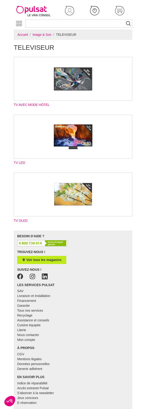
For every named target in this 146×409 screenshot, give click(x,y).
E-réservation (26, 403)
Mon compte (26, 340)
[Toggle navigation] (19, 23)
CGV (20, 354)
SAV (20, 291)
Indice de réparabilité (32, 383)
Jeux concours (27, 398)
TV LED (73, 140)
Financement (26, 301)
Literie (21, 330)
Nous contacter (28, 335)
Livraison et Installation (33, 296)
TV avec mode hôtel (73, 82)
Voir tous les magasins (41, 260)
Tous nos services (30, 310)
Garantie (23, 305)
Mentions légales (29, 359)
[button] (69, 10)
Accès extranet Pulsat (33, 388)
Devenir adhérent (29, 369)
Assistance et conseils (33, 320)
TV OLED (73, 197)
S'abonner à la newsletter (35, 393)
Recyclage (24, 315)
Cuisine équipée (28, 325)
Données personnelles (33, 364)
